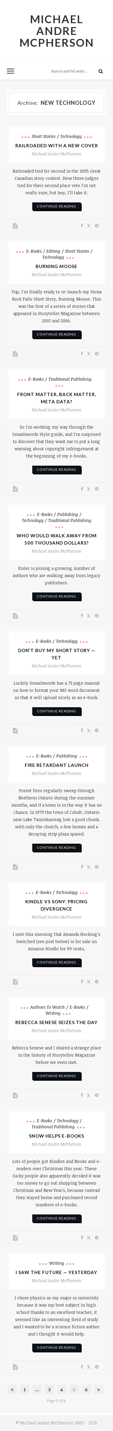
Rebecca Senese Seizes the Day (56, 1022)
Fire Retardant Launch (57, 765)
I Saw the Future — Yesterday (56, 1272)
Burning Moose (56, 266)
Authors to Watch (47, 1007)
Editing (53, 251)
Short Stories (43, 136)
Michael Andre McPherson (56, 30)
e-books (34, 251)
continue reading (56, 206)
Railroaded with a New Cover (56, 145)
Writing (53, 1013)
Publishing (67, 514)
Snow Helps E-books (56, 1136)
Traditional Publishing (70, 379)
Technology (71, 136)
